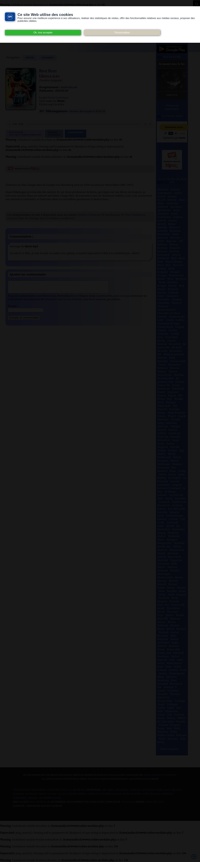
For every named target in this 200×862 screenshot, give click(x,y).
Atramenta (121, 790)
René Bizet (48, 71)
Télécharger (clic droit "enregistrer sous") (25, 133)
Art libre (107, 790)
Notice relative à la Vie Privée (66, 790)
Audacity (135, 790)
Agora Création (154, 802)
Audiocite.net (68, 87)
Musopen (135, 794)
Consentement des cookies (29, 790)
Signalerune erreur (54, 133)
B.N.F (167, 790)
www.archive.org (39, 802)
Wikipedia (167, 794)
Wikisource (20, 798)
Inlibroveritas (78, 794)
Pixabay (33, 798)
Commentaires (75, 133)
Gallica (62, 794)
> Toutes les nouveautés (172, 107)
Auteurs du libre (152, 790)
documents (48, 57)
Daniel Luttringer (57, 97)
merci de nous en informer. (160, 775)
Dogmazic (31, 794)
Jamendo (93, 794)
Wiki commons (151, 794)
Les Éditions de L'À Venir (114, 794)
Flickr (52, 794)
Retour (30, 57)
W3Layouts (127, 802)
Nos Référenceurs (50, 798)
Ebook (42, 794)
